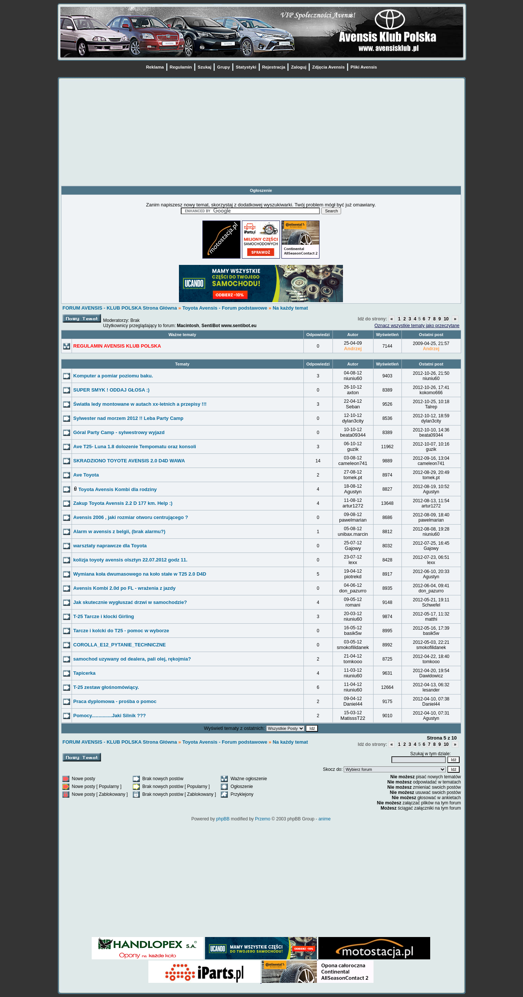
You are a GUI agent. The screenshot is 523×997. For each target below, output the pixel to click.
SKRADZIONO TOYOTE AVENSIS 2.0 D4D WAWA (129, 460)
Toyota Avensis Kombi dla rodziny (117, 489)
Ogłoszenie (261, 190)
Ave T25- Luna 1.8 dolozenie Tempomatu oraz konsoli (134, 446)
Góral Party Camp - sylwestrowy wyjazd (119, 432)
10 (446, 319)
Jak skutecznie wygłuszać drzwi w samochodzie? (130, 602)
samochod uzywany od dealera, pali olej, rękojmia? (132, 659)
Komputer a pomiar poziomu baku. (113, 376)
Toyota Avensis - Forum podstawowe (225, 308)
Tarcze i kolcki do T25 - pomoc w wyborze (121, 630)
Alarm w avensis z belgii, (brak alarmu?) (119, 531)
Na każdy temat (290, 308)
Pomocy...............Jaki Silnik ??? (109, 715)
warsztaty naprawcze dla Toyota (110, 545)
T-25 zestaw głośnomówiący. (106, 687)
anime (324, 819)
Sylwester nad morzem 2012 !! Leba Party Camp (128, 418)
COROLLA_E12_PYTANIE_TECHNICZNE (119, 645)
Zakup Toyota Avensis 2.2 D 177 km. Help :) (123, 503)
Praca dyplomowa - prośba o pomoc (115, 701)
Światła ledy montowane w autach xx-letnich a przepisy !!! (140, 404)
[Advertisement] (261, 133)
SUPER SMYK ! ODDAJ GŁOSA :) (111, 390)
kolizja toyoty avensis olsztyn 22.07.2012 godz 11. (130, 560)
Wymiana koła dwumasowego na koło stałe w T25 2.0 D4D (140, 574)
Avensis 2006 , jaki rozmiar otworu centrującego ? (130, 517)
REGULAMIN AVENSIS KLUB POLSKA (117, 346)
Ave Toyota (86, 475)
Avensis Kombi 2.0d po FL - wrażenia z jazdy (124, 588)
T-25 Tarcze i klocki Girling (103, 616)
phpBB (223, 819)
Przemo (262, 819)
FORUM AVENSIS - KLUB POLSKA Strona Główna (120, 308)
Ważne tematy (182, 334)
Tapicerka (84, 673)
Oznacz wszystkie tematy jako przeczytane (416, 325)
